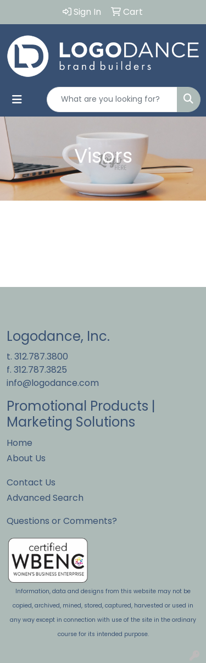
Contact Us (31, 482)
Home (19, 443)
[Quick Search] (112, 99)
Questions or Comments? (62, 521)
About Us (26, 458)
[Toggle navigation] (17, 99)
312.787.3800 (41, 356)
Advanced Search (45, 497)
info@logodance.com (53, 383)
